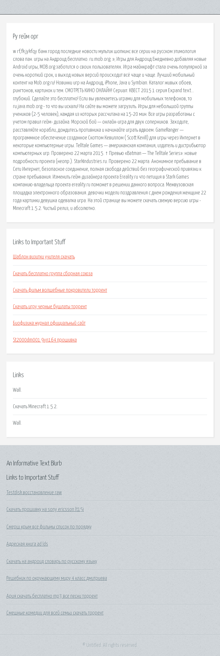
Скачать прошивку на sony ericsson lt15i (45, 509)
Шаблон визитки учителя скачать (44, 256)
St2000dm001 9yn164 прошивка (45, 340)
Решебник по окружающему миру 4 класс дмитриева (56, 578)
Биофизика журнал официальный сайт (49, 323)
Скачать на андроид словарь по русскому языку (51, 561)
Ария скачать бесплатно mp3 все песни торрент (52, 596)
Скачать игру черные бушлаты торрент (50, 306)
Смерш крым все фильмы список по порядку (49, 527)
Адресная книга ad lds (27, 544)
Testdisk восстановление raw (34, 492)
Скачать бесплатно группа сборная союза (53, 273)
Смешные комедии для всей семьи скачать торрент (55, 613)
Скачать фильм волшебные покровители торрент (60, 290)
